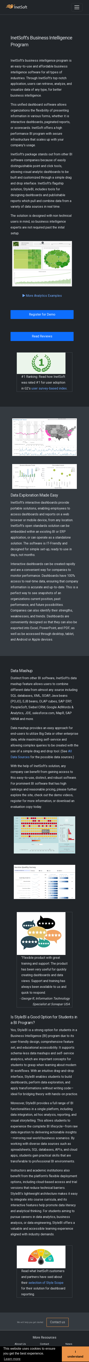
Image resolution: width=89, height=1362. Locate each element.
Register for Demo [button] (42, 314)
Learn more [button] (12, 1359)
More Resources (44, 1337)
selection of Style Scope (45, 1283)
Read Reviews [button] (42, 336)
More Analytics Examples (42, 296)
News (68, 1343)
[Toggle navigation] (77, 7)
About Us (20, 1343)
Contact (44, 1343)
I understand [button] (75, 1354)
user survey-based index (49, 388)
